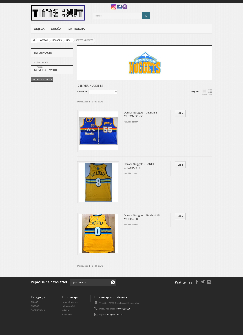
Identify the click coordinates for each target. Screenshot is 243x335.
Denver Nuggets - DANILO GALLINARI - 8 (139, 165)
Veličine (39, 66)
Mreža (204, 92)
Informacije (43, 53)
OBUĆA (56, 29)
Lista (210, 92)
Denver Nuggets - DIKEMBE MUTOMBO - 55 (140, 114)
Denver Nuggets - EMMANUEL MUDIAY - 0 (142, 217)
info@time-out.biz (114, 314)
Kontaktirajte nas (70, 302)
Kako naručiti (42, 61)
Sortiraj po (82, 91)
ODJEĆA (39, 29)
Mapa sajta (67, 314)
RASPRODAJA (76, 29)
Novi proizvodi (45, 77)
